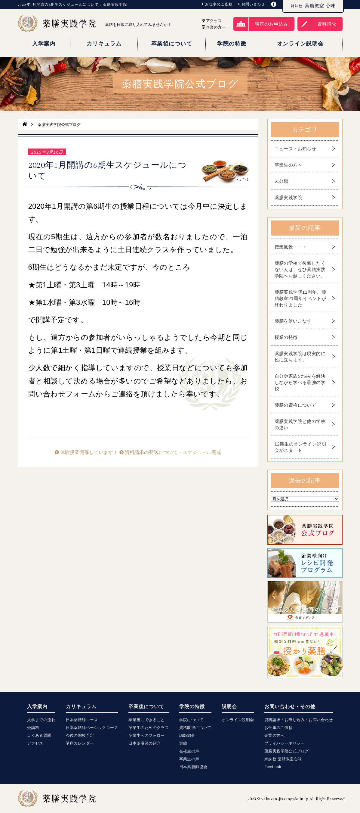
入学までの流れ (41, 720)
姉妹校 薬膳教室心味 (283, 759)
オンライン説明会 (238, 720)
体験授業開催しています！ (86, 452)
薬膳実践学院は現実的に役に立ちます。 (300, 356)
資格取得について (195, 727)
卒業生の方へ (288, 164)
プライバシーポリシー (284, 743)
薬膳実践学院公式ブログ (286, 751)
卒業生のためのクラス (148, 727)
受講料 (33, 727)
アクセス (212, 21)
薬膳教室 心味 (313, 5)
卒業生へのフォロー (146, 735)
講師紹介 (187, 735)
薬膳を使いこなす (293, 321)
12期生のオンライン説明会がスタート (300, 447)
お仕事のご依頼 (217, 4)
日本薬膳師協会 (193, 767)
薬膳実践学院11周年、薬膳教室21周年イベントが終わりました (300, 298)
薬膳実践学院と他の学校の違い (300, 424)
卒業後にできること (146, 720)
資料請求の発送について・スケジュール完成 (170, 452)
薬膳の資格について (295, 405)
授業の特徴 (286, 337)
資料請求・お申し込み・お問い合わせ (298, 720)
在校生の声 (189, 751)
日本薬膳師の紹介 (144, 743)
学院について (191, 720)
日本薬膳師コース (82, 720)
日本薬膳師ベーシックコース (92, 727)
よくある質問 (39, 735)
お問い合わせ (251, 4)
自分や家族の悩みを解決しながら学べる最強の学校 (300, 382)
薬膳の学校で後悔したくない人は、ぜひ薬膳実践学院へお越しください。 (300, 269)
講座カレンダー (80, 743)
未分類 (281, 181)
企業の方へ (274, 735)
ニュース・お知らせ (295, 148)
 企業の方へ (214, 27)
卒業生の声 (189, 759)
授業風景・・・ (291, 246)
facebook (272, 767)
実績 (183, 743)
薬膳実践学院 (288, 197)
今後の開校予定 (80, 735)
